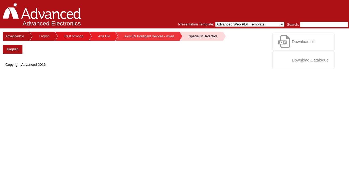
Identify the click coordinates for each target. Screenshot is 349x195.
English (44, 36)
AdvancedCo (14, 36)
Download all (303, 42)
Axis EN (104, 36)
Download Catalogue (310, 60)
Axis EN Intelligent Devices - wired (149, 36)
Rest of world (73, 36)
